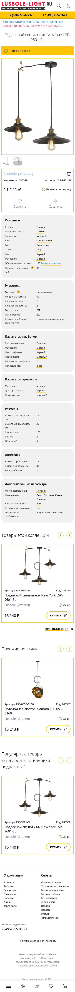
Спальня (41, 499)
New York (41, 236)
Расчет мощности (51, 263)
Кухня (58, 495)
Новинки (9, 898)
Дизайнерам (48, 902)
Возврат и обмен (50, 894)
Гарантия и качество (52, 890)
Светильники (36, 22)
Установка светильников (55, 886)
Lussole (10, 173)
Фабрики (9, 886)
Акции (7, 902)
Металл (40, 258)
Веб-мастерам (49, 898)
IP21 (38, 503)
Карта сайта (10, 905)
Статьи (45, 913)
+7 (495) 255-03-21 (55, 15)
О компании (13, 875)
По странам (10, 890)
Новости (46, 909)
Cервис (46, 875)
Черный (41, 254)
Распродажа (10, 894)
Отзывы (45, 905)
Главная (7, 22)
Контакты (9, 882)
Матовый (41, 356)
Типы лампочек (50, 917)
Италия (25, 174)
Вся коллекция (59, 629)
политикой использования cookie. (38, 965)
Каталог (20, 22)
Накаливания (44, 292)
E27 (38, 310)
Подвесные (55, 22)
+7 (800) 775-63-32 (20, 15)
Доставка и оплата (51, 882)
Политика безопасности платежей (37, 940)
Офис (39, 495)
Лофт (39, 249)
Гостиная (49, 495)
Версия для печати (69, 174)
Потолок (41, 490)
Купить (58, 615)
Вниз (39, 365)
